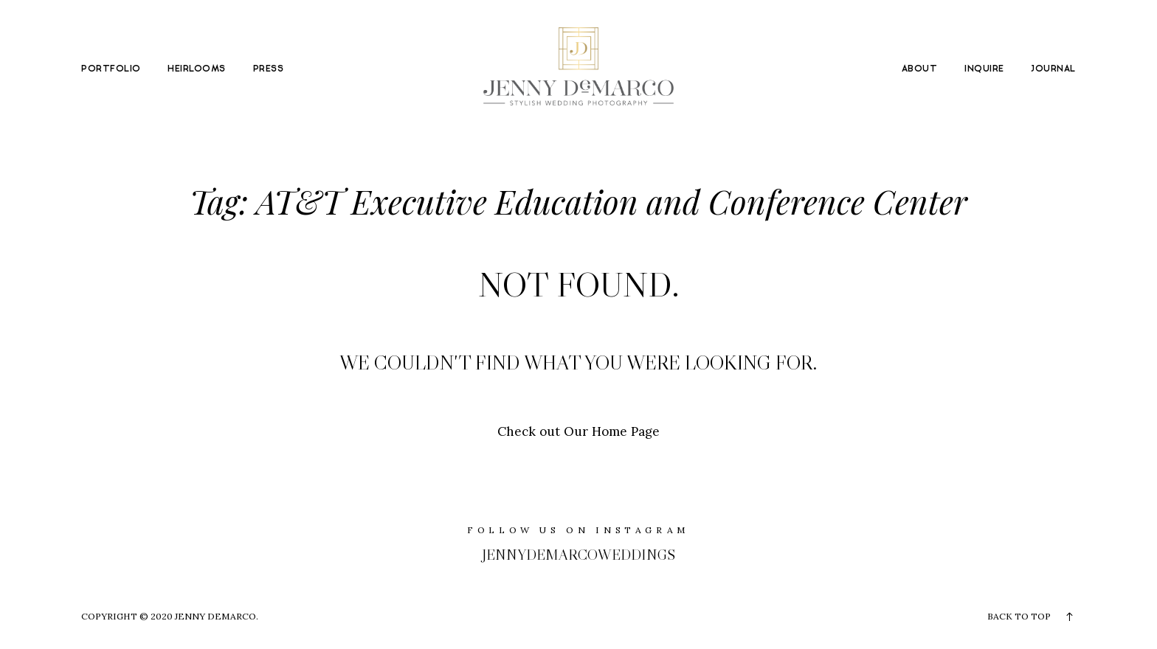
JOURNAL (1053, 69)
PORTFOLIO (110, 69)
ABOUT (919, 69)
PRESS (268, 69)
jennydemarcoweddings (578, 554)
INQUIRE (984, 69)
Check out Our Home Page (578, 431)
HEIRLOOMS (196, 69)
